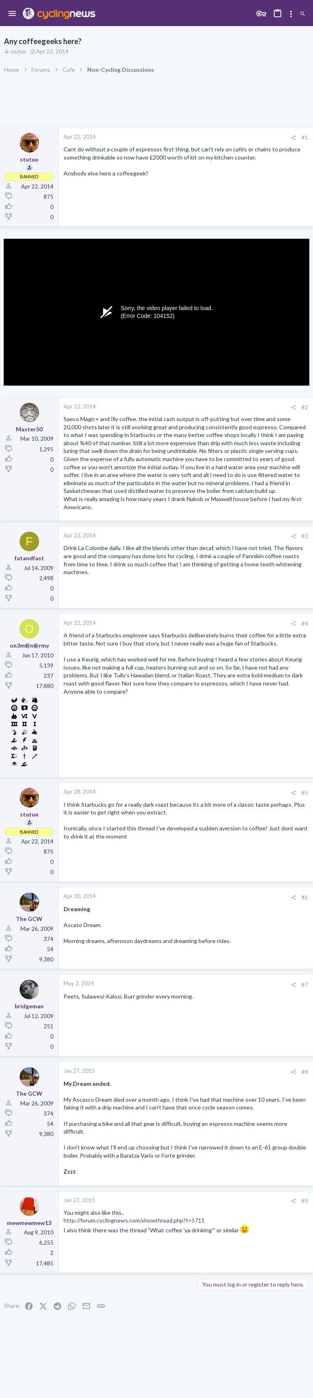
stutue (18, 51)
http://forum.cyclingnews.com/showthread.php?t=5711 (134, 1220)
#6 (305, 897)
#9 (305, 1201)
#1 (305, 137)
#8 (305, 1072)
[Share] (293, 138)
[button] (12, 14)
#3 (305, 536)
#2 (305, 407)
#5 (305, 793)
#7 (305, 984)
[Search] (302, 14)
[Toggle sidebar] (291, 13)
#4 (305, 623)
